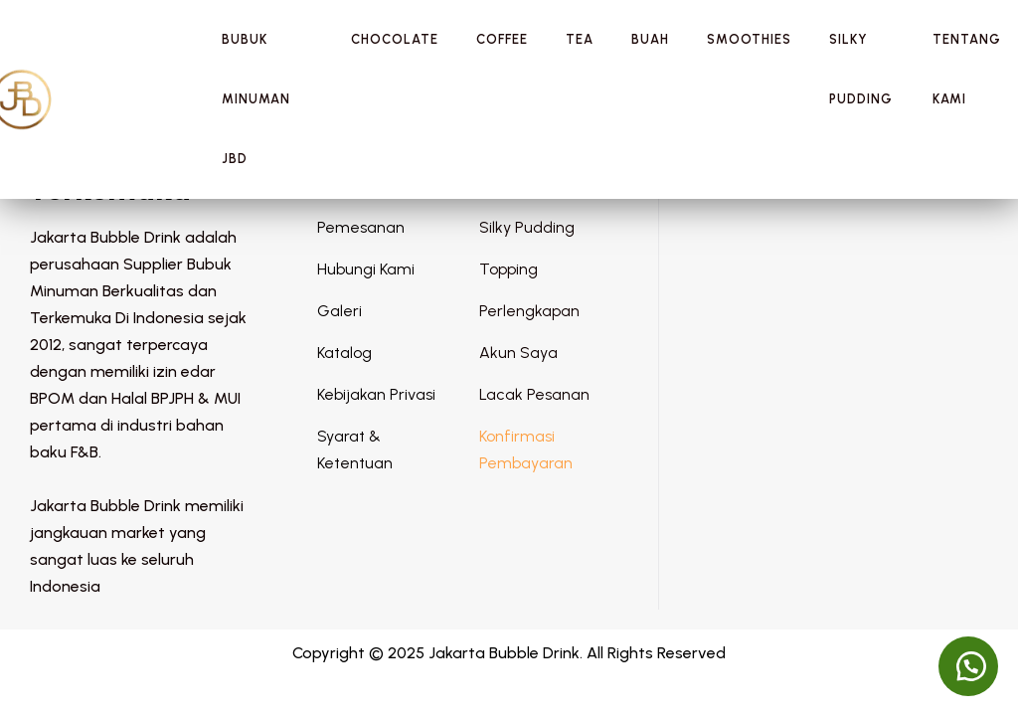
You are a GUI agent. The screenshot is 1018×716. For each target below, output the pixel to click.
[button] (968, 666)
